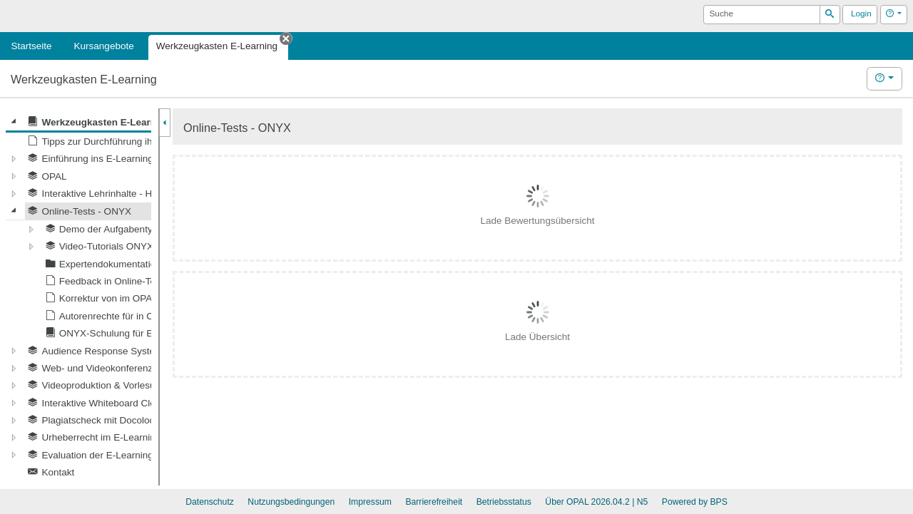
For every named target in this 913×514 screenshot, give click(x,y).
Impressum (370, 502)
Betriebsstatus (503, 502)
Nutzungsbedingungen (291, 502)
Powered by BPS (695, 502)
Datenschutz (209, 502)
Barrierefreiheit (433, 502)
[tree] (78, 297)
